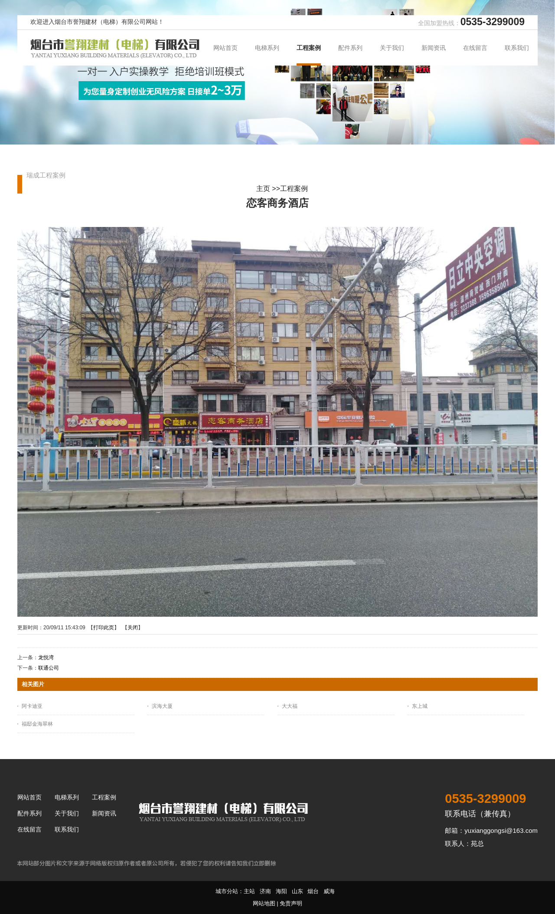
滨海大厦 (162, 706)
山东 (297, 891)
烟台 (313, 891)
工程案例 (294, 188)
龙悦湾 (46, 657)
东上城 (420, 706)
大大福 (289, 706)
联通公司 (48, 668)
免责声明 (291, 903)
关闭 (132, 628)
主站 (249, 891)
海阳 (281, 891)
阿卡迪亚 (32, 706)
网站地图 (264, 903)
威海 (329, 891)
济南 (265, 891)
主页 (263, 188)
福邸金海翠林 (37, 724)
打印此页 (103, 628)
